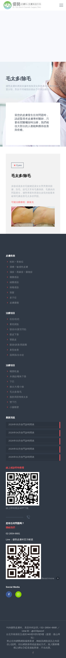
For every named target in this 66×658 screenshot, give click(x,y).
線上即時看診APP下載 (17, 508)
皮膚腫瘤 (14, 302)
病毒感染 (14, 287)
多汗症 (13, 297)
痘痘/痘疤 (15, 319)
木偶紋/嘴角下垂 (18, 376)
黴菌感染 (14, 277)
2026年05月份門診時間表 (21, 424)
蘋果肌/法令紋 (17, 355)
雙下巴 (13, 402)
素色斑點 (14, 324)
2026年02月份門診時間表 (21, 448)
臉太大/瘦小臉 (17, 386)
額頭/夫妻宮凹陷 (18, 329)
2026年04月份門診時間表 (21, 432)
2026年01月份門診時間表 (21, 457)
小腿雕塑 (14, 407)
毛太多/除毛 (21, 176)
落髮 (12, 292)
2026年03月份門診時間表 (21, 440)
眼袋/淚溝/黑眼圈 (18, 344)
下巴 (12, 381)
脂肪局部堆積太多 (19, 397)
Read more (48, 578)
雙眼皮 (13, 339)
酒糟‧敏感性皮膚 (19, 267)
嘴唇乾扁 (14, 371)
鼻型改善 (14, 349)
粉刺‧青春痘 (16, 261)
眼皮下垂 (14, 334)
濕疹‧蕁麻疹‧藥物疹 (21, 272)
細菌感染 (14, 282)
